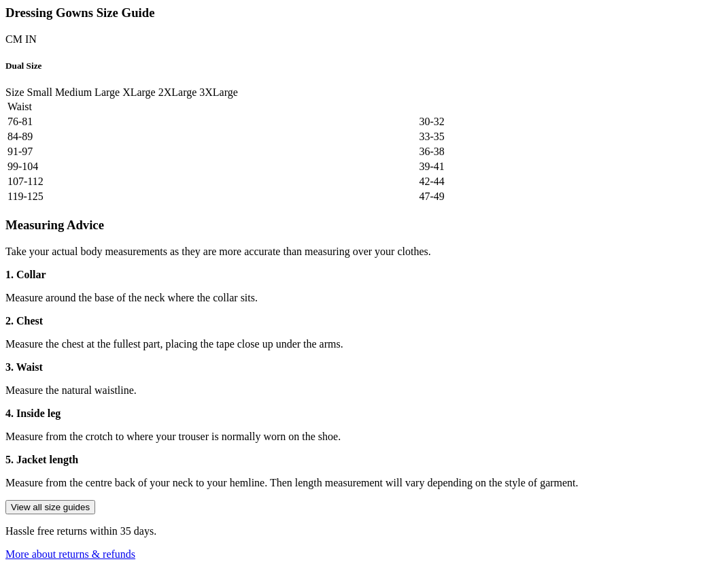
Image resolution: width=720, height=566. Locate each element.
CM (13, 39)
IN (31, 39)
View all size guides (50, 507)
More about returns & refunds (70, 554)
